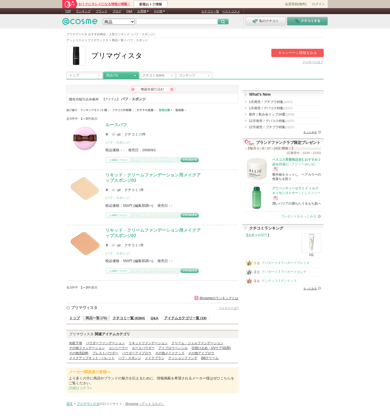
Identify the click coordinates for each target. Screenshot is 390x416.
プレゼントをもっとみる (298, 216)
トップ (74, 75)
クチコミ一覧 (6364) (129, 318)
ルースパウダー (143, 348)
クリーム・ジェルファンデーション (197, 343)
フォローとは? (228, 307)
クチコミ (153, 75)
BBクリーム (210, 358)
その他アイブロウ (201, 353)
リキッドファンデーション (148, 343)
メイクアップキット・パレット (92, 358)
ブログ (116, 11)
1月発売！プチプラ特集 (270, 102)
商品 (112, 75)
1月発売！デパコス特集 (270, 108)
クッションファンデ (182, 358)
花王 (69, 404)
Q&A (129, 11)
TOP (68, 11)
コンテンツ (187, 75)
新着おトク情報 (150, 4)
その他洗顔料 (79, 353)
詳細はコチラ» (80, 388)
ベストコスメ (231, 11)
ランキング (83, 11)
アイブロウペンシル (173, 348)
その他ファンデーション (87, 348)
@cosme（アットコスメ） (144, 404)
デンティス (270, 281)
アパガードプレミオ (295, 263)
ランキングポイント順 (95, 110)
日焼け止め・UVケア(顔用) (211, 348)
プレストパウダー (105, 353)
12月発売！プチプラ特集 (271, 127)
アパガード (270, 263)
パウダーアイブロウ (136, 353)
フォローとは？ (312, 61)
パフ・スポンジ (117, 142)
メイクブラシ (154, 358)
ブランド (102, 11)
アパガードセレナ (294, 272)
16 (140, 134)
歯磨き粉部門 (258, 235)
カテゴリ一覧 (210, 11)
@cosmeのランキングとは (218, 298)
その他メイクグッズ (169, 353)
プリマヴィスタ (84, 307)
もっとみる (310, 132)
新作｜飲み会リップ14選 (271, 114)
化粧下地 (75, 343)
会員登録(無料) (296, 4)
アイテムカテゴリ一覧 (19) (185, 318)
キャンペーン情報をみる (297, 53)
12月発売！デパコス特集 (271, 121)
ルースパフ (116, 124)
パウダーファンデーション (105, 343)
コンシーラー (118, 348)
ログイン (318, 4)
